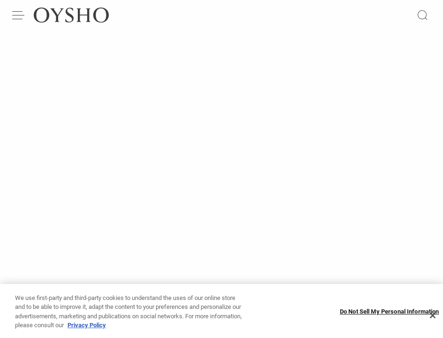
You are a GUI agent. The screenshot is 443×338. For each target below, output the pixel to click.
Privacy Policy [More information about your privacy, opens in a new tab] (87, 328)
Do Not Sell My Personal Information (389, 315)
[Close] (432, 319)
